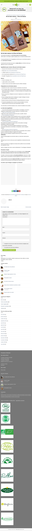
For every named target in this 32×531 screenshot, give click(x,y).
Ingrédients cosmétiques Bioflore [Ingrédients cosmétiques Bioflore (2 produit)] (6, 396)
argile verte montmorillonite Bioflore (10, 70)
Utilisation (2, 308)
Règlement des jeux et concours (6, 361)
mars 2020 (3, 344)
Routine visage (6, 270)
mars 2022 (3, 314)
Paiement (2, 365)
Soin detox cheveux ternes (9, 281)
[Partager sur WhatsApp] (12, 191)
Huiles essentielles (15, 194)
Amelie (20, 19)
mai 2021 (2, 327)
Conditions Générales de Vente (6, 357)
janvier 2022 (3, 316)
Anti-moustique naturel (8, 288)
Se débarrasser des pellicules (9, 266)
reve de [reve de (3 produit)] (13, 396)
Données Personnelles (5, 358)
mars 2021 (3, 331)
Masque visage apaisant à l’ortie (10, 274)
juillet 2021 (3, 325)
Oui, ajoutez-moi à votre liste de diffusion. (11, 247)
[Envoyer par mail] (18, 191)
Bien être (10, 194)
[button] (1, 4)
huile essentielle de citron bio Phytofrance (10, 121)
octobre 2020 (3, 342)
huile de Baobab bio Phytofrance (8, 115)
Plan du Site (3, 369)
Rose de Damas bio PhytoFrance (20, 74)
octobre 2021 (3, 318)
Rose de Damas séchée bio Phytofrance (10, 129)
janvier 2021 (3, 335)
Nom (3, 227)
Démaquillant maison (8, 277)
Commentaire (5, 216)
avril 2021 (2, 329)
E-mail (3, 232)
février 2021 (3, 333)
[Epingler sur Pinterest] (20, 191)
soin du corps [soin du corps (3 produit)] (17, 396)
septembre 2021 (4, 320)
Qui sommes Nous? (5, 355)
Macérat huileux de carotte (9, 292)
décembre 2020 (4, 337)
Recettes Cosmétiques (21, 194)
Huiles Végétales (4, 304)
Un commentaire (7, 271)
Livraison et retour (4, 363)
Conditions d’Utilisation (5, 360)
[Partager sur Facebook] (14, 191)
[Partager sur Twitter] (16, 191)
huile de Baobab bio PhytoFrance (14, 72)
